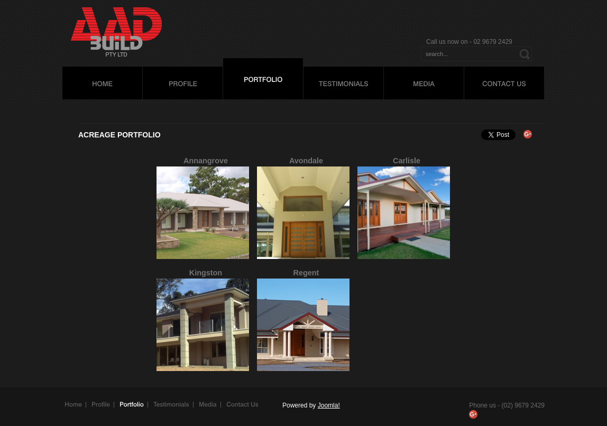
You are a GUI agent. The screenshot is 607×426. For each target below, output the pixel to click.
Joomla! (329, 405)
